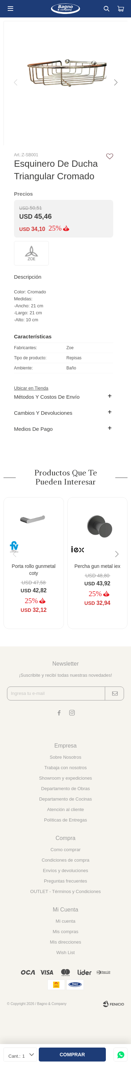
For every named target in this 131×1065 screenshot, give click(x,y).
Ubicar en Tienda (31, 388)
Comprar (72, 1054)
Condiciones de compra (65, 860)
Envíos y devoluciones (65, 870)
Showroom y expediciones (65, 778)
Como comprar (66, 849)
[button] (115, 83)
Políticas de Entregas (65, 820)
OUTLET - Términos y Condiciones (65, 891)
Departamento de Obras (65, 788)
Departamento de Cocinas (65, 799)
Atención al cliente (65, 809)
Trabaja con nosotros (65, 767)
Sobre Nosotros (65, 757)
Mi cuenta (65, 921)
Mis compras (66, 931)
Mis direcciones (65, 942)
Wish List (65, 952)
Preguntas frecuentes (65, 881)
